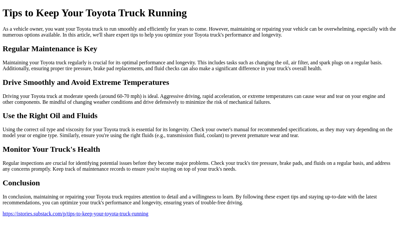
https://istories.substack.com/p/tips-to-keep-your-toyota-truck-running (76, 213)
